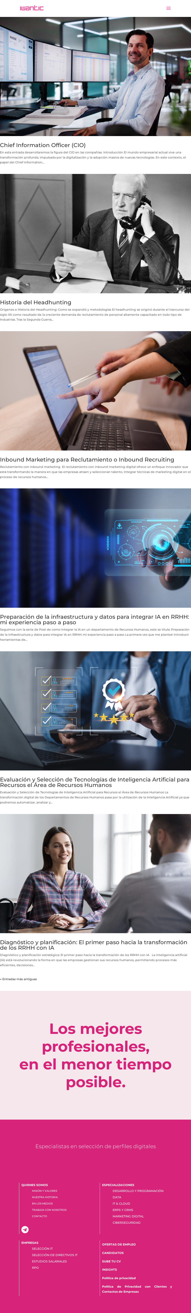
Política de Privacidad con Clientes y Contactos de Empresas (137, 1289)
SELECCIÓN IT (42, 1249)
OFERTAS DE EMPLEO (119, 1244)
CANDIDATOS (113, 1253)
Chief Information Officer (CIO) (43, 145)
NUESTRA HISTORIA (45, 1197)
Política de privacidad (119, 1278)
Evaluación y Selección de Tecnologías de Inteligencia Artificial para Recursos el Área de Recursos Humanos (95, 782)
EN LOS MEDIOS (42, 1203)
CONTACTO (39, 1216)
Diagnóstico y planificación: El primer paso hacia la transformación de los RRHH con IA (93, 945)
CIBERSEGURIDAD (127, 1223)
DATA (117, 1197)
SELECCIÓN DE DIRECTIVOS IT (55, 1255)
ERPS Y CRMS (123, 1210)
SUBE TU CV (111, 1261)
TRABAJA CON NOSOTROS (49, 1209)
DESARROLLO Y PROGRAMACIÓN (138, 1191)
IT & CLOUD (121, 1204)
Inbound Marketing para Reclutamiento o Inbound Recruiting (87, 459)
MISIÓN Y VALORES (44, 1190)
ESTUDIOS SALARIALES (49, 1261)
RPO (35, 1268)
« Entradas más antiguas (18, 979)
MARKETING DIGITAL (128, 1216)
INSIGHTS (109, 1270)
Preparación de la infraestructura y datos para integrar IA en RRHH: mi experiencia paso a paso (94, 619)
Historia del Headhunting (35, 302)
